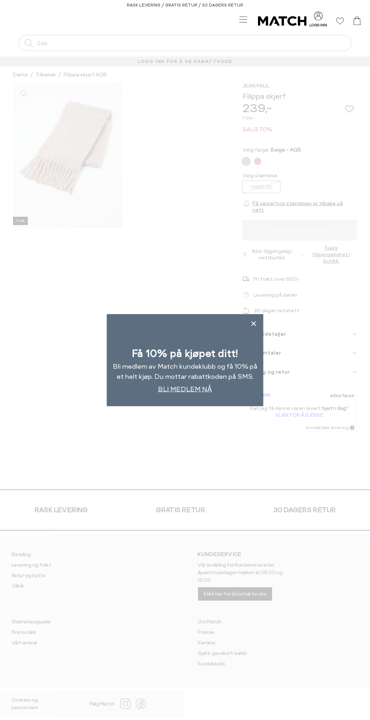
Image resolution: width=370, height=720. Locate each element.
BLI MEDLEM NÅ (185, 389)
